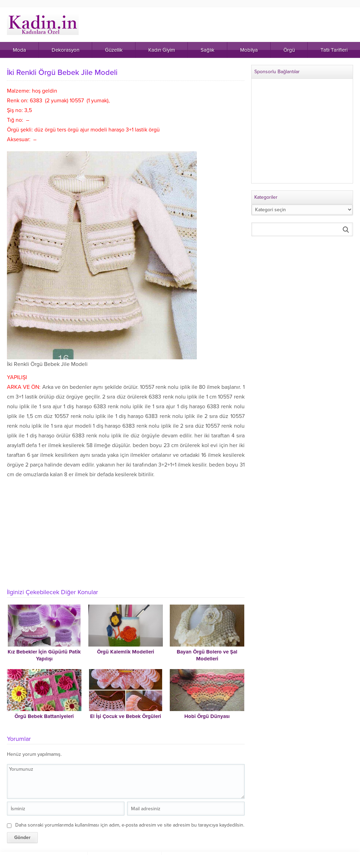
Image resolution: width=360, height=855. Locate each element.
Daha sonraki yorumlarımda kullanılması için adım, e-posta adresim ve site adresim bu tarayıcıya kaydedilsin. (129, 825)
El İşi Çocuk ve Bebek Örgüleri (125, 716)
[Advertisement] (126, 531)
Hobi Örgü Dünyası (207, 716)
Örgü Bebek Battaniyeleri (44, 716)
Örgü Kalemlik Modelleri (125, 652)
